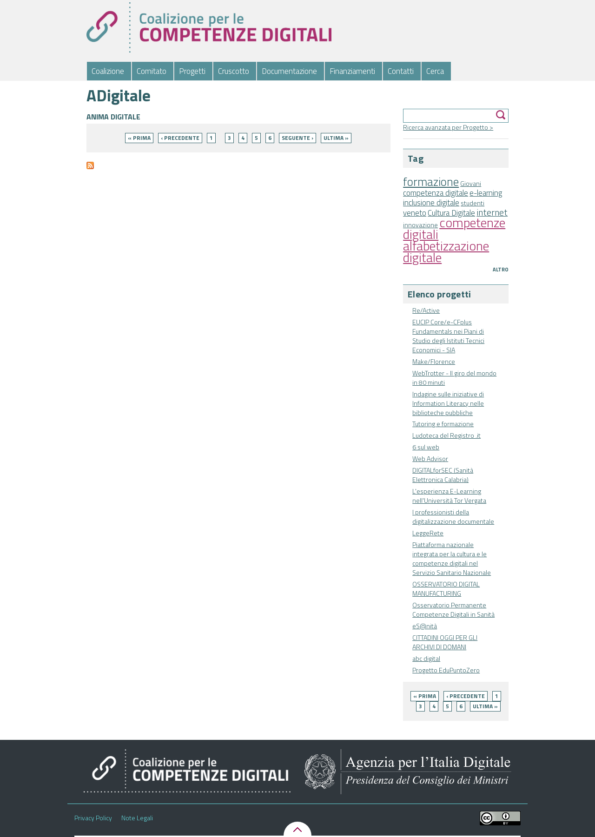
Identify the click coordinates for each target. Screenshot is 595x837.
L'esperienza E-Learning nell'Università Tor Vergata (449, 495)
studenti (472, 203)
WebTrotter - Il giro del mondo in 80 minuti (454, 377)
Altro (501, 269)
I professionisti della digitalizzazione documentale (453, 516)
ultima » (485, 706)
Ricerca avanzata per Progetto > (448, 127)
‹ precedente (465, 696)
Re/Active (426, 310)
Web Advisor (430, 458)
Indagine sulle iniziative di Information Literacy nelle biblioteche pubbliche (448, 403)
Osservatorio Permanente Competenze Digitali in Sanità (453, 609)
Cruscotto (233, 71)
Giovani (470, 183)
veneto (414, 213)
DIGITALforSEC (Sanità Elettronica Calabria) (442, 474)
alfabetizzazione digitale (446, 251)
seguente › (297, 137)
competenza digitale (435, 193)
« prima (424, 696)
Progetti (192, 71)
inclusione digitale (431, 203)
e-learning (485, 193)
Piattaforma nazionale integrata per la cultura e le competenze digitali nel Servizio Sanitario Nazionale (451, 558)
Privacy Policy (93, 818)
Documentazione (289, 71)
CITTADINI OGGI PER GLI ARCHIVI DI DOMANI (444, 642)
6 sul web (425, 447)
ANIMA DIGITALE (113, 116)
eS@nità (424, 626)
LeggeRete (427, 533)
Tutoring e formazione (443, 423)
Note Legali (137, 818)
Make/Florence (433, 361)
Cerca (435, 71)
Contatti (401, 71)
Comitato (151, 71)
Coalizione (108, 71)
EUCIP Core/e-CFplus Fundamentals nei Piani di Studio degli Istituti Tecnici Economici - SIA (448, 336)
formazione (431, 181)
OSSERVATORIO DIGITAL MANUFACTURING (446, 588)
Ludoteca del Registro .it (446, 435)
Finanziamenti (352, 71)
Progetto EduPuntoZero (446, 670)
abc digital (426, 658)
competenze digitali (454, 228)
